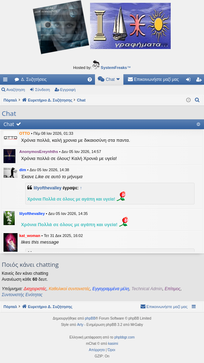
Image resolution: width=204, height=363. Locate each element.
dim (22, 170)
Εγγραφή (68, 90)
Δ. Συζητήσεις (34, 79)
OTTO (24, 133)
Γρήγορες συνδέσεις (7, 81)
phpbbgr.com (124, 337)
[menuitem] (89, 79)
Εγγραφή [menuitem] (200, 81)
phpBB (90, 318)
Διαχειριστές (35, 288)
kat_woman (29, 235)
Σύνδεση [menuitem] (189, 81)
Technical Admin (146, 288)
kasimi (113, 343)
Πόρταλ (10, 100)
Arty (80, 325)
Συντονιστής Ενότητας (22, 294)
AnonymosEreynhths (38, 151)
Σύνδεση (42, 90)
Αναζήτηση (15, 90)
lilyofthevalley (47, 188)
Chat (9, 124)
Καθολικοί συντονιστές (69, 288)
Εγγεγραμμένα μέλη (111, 288)
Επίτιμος (173, 288)
